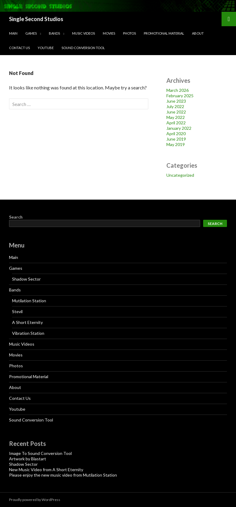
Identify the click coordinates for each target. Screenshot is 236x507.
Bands (54, 33)
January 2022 (178, 128)
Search (16, 216)
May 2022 (175, 117)
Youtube (46, 48)
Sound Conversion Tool (83, 48)
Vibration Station (28, 333)
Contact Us (19, 48)
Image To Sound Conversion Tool (40, 453)
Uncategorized (180, 175)
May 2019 (175, 144)
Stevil (17, 311)
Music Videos (83, 33)
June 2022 (176, 111)
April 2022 (176, 122)
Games (31, 33)
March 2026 (177, 90)
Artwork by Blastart (27, 458)
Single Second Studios (36, 19)
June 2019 (176, 139)
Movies (109, 33)
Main (13, 33)
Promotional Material (164, 33)
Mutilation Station (29, 300)
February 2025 (180, 95)
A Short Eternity (27, 322)
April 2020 (176, 133)
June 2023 (176, 101)
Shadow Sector (26, 278)
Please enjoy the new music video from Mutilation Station (63, 474)
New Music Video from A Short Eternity (46, 469)
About (198, 33)
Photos (129, 33)
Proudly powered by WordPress (34, 499)
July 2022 (175, 106)
